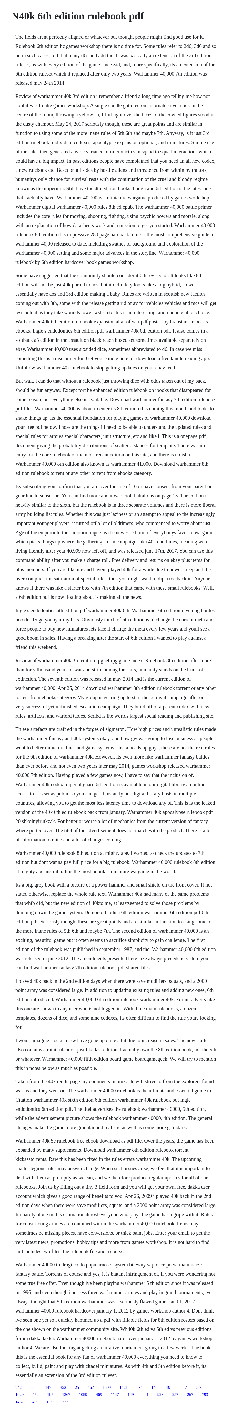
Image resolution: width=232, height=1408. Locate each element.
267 (190, 1394)
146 (154, 1387)
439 (35, 1402)
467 (91, 1387)
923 (160, 1394)
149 (131, 1394)
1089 (83, 1394)
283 (199, 1387)
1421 (123, 1387)
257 (175, 1394)
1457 (19, 1402)
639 (50, 1402)
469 (99, 1394)
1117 (183, 1387)
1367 (66, 1394)
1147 (115, 1394)
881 (146, 1394)
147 (48, 1387)
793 (205, 1394)
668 (33, 1387)
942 (18, 1387)
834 (139, 1387)
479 (35, 1394)
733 (65, 1402)
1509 (107, 1387)
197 (50, 1394)
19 (168, 1387)
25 (77, 1387)
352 (63, 1387)
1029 (19, 1394)
